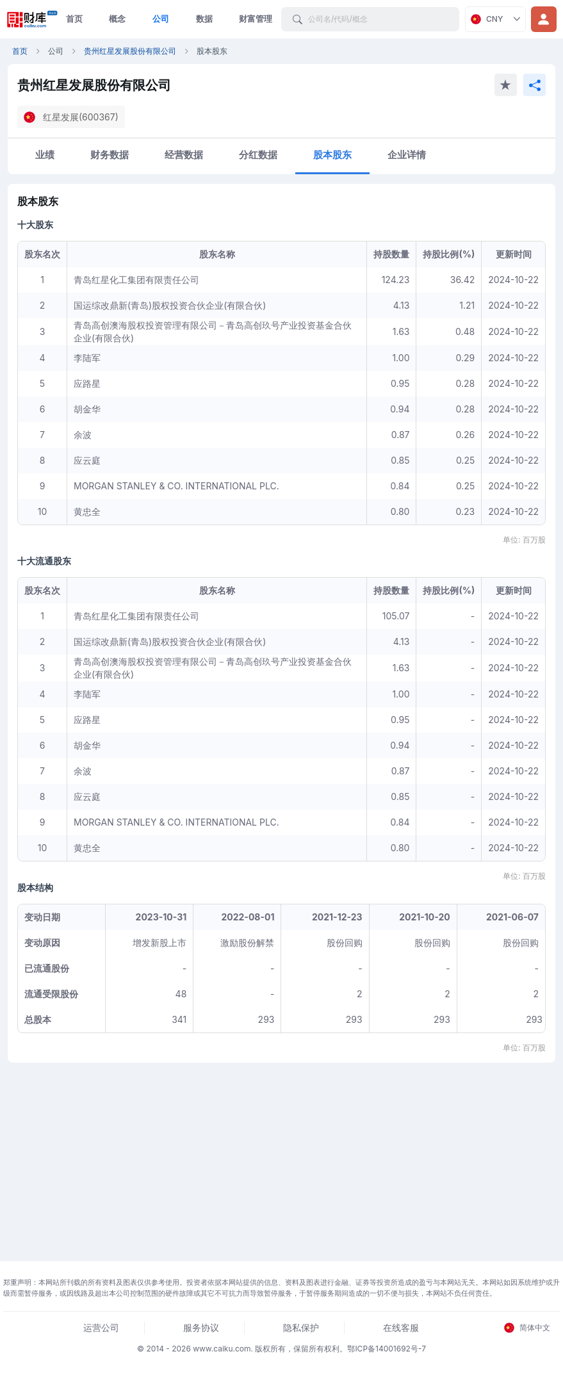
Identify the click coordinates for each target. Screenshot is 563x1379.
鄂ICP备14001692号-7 (386, 1348)
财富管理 (255, 18)
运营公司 (101, 1327)
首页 (74, 18)
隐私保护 (301, 1327)
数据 (204, 18)
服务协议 (201, 1327)
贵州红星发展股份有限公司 (130, 51)
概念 (117, 18)
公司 (160, 18)
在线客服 (401, 1327)
